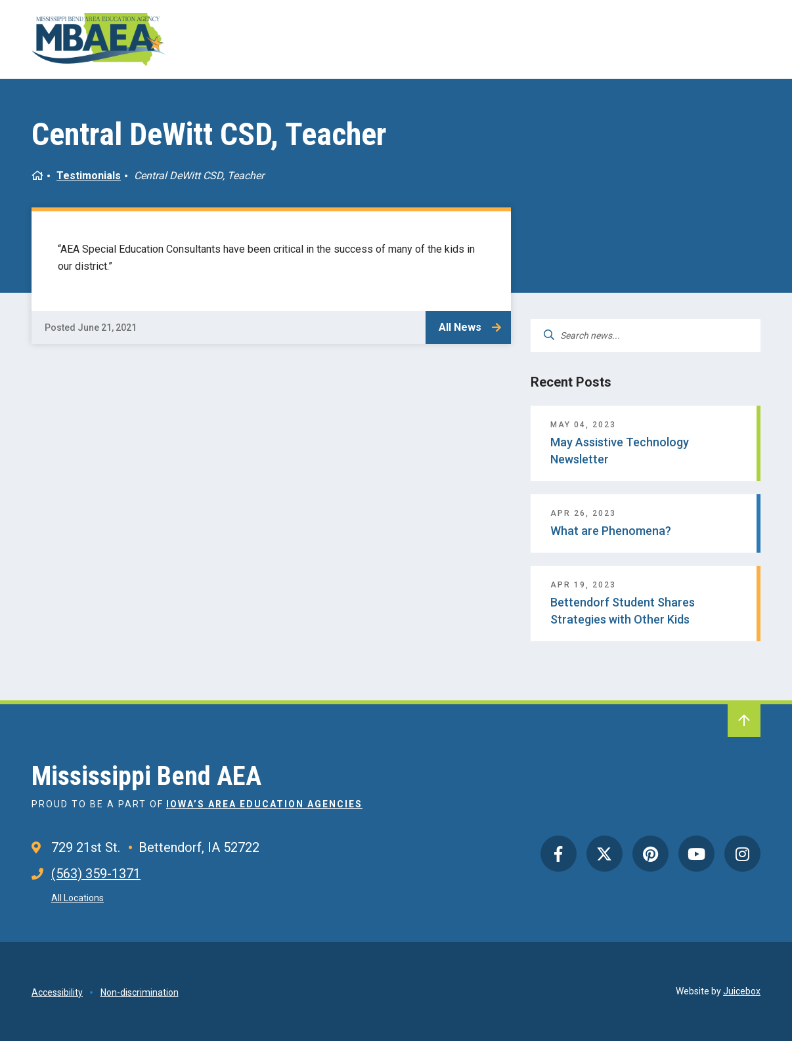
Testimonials (88, 175)
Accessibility (57, 992)
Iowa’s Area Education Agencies (264, 804)
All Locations (77, 898)
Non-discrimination (139, 992)
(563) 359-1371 (96, 874)
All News (460, 327)
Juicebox (741, 991)
